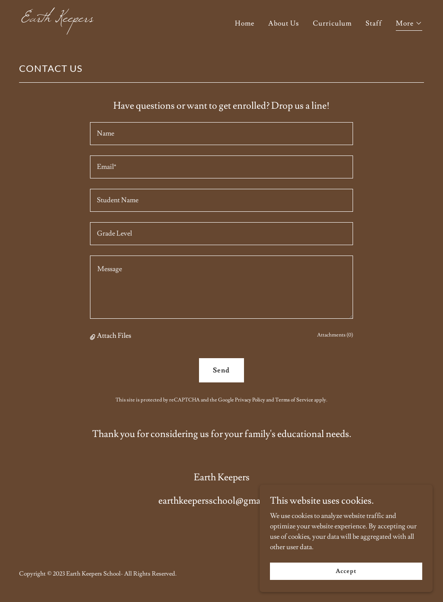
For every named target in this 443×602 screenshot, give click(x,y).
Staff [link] (374, 23)
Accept (346, 571)
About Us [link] (283, 23)
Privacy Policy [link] (250, 400)
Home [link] (244, 23)
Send (221, 370)
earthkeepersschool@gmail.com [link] (221, 501)
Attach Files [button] (114, 335)
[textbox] (221, 133)
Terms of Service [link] (294, 400)
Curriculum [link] (332, 23)
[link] (118, 19)
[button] (409, 24)
